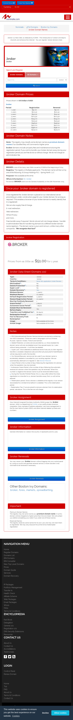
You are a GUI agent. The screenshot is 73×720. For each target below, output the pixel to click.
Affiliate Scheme (10, 596)
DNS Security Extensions (14, 631)
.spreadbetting (44, 490)
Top (5, 686)
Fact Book (8, 620)
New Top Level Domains (14, 564)
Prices (6, 567)
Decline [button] (45, 713)
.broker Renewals (36, 479)
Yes (37, 290)
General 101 (9, 626)
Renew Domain (10, 674)
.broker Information (36, 449)
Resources (8, 634)
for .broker (28, 179)
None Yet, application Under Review (48, 281)
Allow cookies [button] (60, 713)
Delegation (8, 623)
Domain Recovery (11, 576)
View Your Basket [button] (25, 3)
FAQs (6, 608)
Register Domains (11, 552)
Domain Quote (10, 570)
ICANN (35, 404)
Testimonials (9, 652)
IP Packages (9, 585)
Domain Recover (45, 361)
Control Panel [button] (8, 3)
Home (6, 549)
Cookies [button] (16, 716)
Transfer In (8, 590)
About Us (8, 643)
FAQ (5, 689)
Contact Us (8, 646)
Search (36, 86)
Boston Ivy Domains (49, 27)
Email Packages (10, 602)
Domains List (9, 555)
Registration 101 (10, 628)
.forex (22, 490)
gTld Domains (32, 27)
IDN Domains (9, 558)
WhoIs (6, 605)
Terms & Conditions (12, 611)
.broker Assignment (36, 419)
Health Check (9, 593)
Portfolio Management (13, 587)
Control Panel (9, 671)
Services (7, 573)
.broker (9, 104)
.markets (30, 490)
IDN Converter (9, 561)
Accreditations (10, 649)
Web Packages (10, 599)
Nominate (20, 27)
